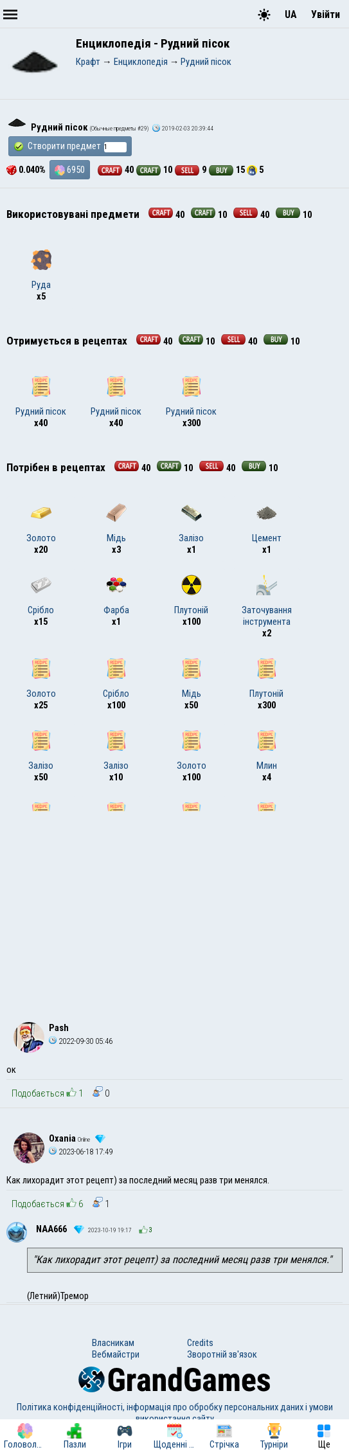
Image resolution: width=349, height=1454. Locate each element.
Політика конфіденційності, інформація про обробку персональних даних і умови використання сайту (175, 1412)
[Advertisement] (174, 908)
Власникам (113, 1343)
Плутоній (191, 595)
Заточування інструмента (267, 601)
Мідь (116, 523)
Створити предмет (70, 146)
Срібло (41, 595)
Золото (41, 523)
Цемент (267, 523)
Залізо (191, 523)
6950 (70, 169)
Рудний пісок (40, 396)
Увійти (325, 14)
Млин (266, 750)
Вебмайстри (115, 1354)
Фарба (116, 595)
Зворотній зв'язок (222, 1354)
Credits (200, 1343)
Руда (41, 270)
